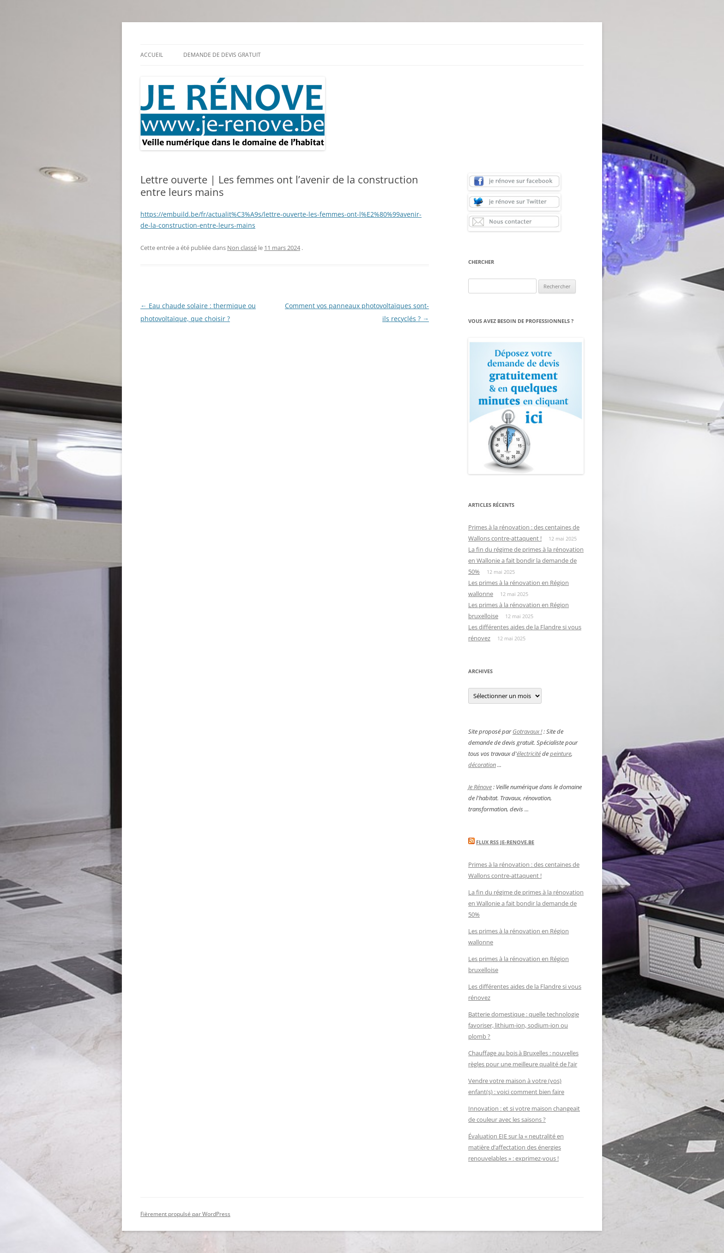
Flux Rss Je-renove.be (505, 842)
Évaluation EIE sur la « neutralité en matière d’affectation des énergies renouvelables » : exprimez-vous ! (516, 1147)
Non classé (242, 247)
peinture (560, 753)
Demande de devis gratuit (222, 55)
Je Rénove (480, 787)
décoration (482, 764)
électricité (529, 753)
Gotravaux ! (527, 731)
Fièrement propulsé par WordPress (185, 1214)
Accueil (151, 55)
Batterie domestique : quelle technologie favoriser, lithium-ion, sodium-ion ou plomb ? (523, 1025)
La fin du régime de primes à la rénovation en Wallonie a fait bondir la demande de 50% (526, 560)
